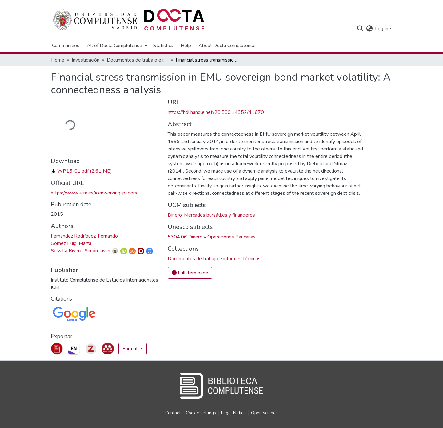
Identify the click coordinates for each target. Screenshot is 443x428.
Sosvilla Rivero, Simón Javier (81, 250)
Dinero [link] (175, 215)
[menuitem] (116, 45)
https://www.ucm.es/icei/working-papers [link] (94, 193)
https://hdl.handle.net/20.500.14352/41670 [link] (216, 112)
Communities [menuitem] (65, 45)
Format (130, 348)
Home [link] (57, 60)
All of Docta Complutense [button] (114, 45)
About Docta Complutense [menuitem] (227, 45)
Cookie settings (201, 413)
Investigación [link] (85, 60)
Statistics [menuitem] (163, 45)
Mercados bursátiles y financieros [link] (219, 215)
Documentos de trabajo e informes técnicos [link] (137, 60)
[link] (81, 171)
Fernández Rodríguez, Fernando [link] (84, 236)
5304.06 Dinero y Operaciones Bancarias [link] (212, 237)
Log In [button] (382, 28)
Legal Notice (233, 413)
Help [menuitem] (186, 45)
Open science (264, 413)
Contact (173, 413)
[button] (360, 28)
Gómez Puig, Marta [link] (71, 243)
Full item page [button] (190, 273)
